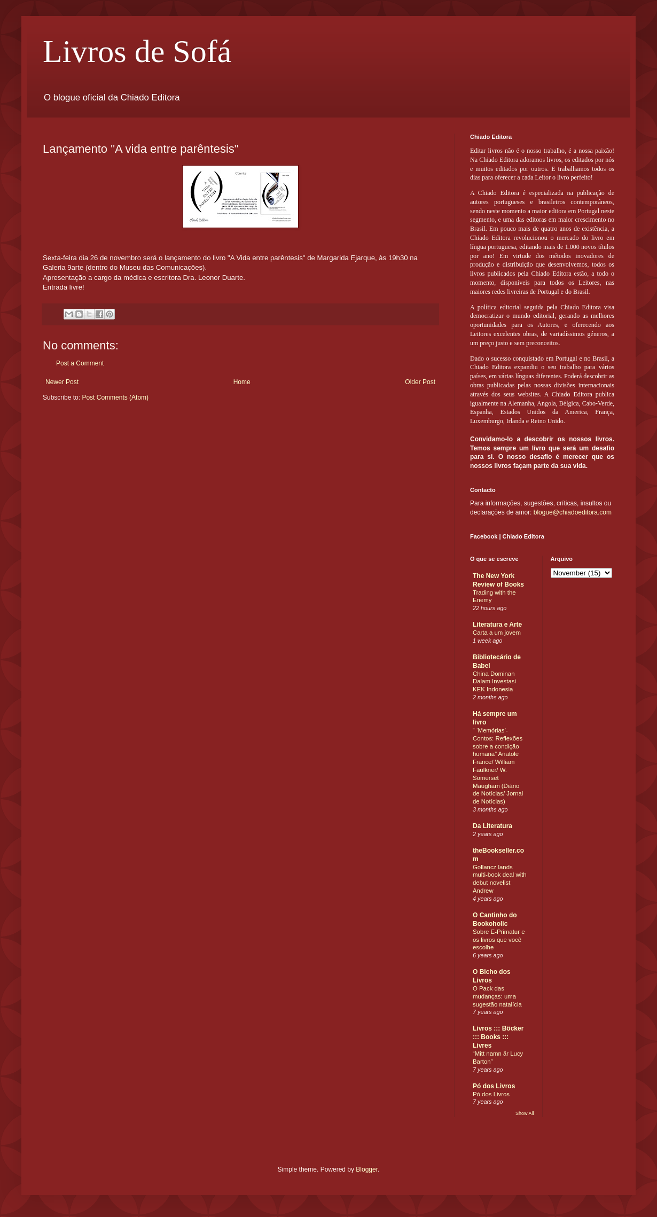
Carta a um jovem (497, 632)
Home (242, 382)
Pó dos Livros (494, 1086)
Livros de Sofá (137, 51)
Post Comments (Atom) (115, 397)
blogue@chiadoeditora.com (573, 512)
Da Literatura (492, 826)
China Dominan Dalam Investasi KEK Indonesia (494, 681)
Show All (524, 1113)
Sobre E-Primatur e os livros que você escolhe (499, 940)
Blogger (367, 1169)
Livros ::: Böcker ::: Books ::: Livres (498, 1037)
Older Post (420, 382)
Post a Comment (80, 363)
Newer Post (62, 382)
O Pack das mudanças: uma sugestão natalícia (497, 996)
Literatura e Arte (497, 624)
